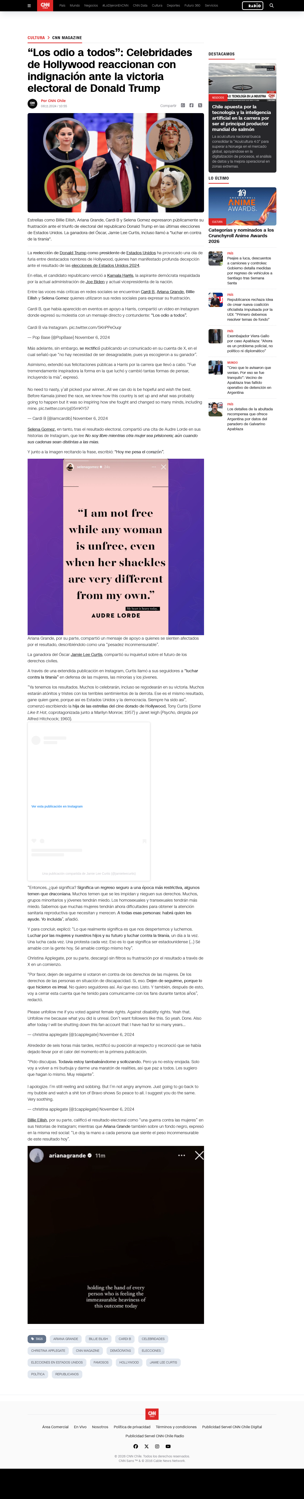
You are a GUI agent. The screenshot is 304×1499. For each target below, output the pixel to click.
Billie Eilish (98, 1339)
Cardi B (147, 292)
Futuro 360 (192, 5)
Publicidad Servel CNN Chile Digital (232, 1427)
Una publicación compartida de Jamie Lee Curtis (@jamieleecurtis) (89, 873)
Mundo (75, 5)
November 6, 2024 (92, 337)
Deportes (173, 5)
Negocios (91, 5)
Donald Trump (73, 253)
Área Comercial (55, 1427)
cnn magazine (67, 38)
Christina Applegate (48, 1351)
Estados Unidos (141, 253)
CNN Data (140, 5)
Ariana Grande (170, 292)
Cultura (157, 5)
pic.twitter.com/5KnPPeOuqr (95, 327)
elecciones (151, 1351)
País (62, 5)
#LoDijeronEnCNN (115, 5)
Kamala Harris (120, 275)
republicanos (67, 1374)
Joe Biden (95, 282)
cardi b (125, 1339)
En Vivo (80, 1427)
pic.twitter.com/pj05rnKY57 (64, 408)
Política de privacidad (132, 1427)
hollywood (129, 1362)
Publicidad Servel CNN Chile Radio (155, 1436)
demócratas (120, 1351)
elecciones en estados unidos (57, 1362)
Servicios (211, 5)
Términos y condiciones (176, 1427)
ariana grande (65, 1339)
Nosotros (100, 1427)
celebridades (153, 1339)
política (38, 1374)
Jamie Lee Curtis (163, 1362)
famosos (101, 1362)
